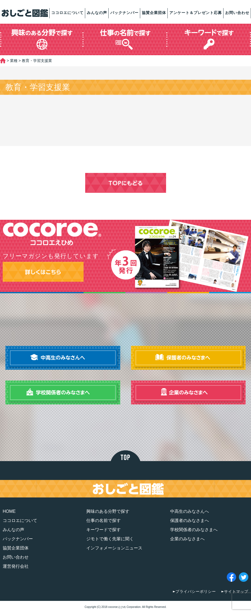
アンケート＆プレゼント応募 (195, 13)
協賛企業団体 (154, 13)
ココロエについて (67, 13)
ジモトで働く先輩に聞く (110, 539)
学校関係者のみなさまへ (194, 529)
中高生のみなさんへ (189, 511)
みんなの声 (97, 13)
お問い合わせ (237, 13)
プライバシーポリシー (196, 591)
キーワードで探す (103, 529)
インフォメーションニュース (114, 548)
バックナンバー (124, 13)
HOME (9, 511)
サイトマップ (236, 591)
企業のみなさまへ (187, 539)
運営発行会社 (16, 566)
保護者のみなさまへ (189, 520)
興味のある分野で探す (107, 511)
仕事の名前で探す (103, 520)
